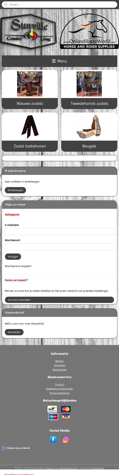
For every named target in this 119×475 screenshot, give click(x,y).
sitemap (49, 468)
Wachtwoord (12, 240)
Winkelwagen (15, 190)
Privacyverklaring (60, 393)
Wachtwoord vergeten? (18, 266)
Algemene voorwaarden (59, 388)
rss (56, 468)
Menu (59, 61)
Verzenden (59, 365)
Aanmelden (14, 332)
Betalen (59, 361)
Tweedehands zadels (89, 103)
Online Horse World (16, 448)
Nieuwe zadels (30, 103)
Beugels (89, 146)
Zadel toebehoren (30, 146)
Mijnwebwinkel (97, 468)
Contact (59, 384)
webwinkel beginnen (68, 468)
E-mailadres (12, 224)
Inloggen (13, 256)
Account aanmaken (19, 299)
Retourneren (60, 369)
